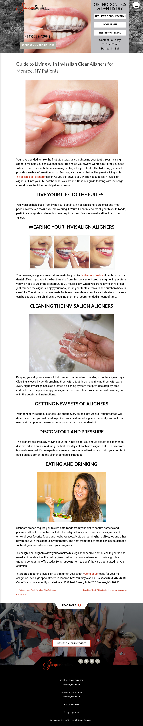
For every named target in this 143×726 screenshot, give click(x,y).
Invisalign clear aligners (30, 176)
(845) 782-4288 (37, 36)
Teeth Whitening (110, 32)
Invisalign (110, 24)
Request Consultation (109, 16)
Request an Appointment (38, 45)
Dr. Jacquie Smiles (92, 275)
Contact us (91, 573)
